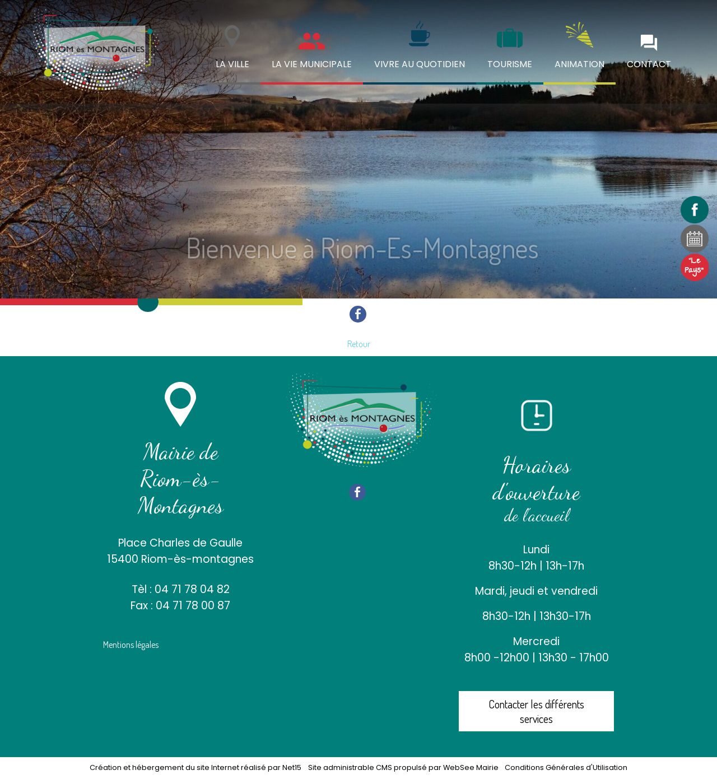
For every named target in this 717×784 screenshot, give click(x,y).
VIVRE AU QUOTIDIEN (419, 64)
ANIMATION (579, 64)
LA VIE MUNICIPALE (312, 64)
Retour (358, 343)
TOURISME (509, 64)
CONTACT (649, 64)
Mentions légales (131, 644)
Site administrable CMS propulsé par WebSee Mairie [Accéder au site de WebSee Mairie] (403, 767)
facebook (358, 314)
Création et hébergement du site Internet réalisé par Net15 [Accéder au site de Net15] (195, 767)
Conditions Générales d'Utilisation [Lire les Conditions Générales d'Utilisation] (566, 767)
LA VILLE (232, 64)
